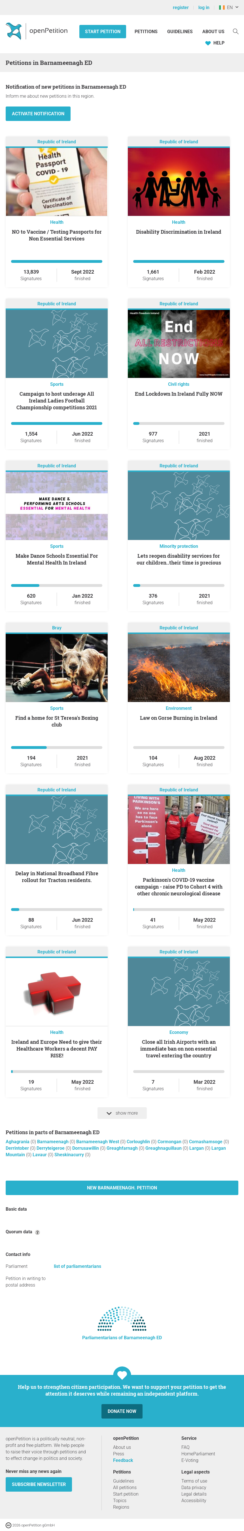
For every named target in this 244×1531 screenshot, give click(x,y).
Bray (56, 628)
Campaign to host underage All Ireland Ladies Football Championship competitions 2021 (56, 400)
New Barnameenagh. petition (122, 1188)
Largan (197, 1148)
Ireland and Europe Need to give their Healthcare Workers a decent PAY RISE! (56, 1048)
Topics (119, 1500)
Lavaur (40, 1154)
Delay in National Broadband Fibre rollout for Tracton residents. (56, 876)
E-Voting (189, 1460)
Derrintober (18, 1148)
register (181, 7)
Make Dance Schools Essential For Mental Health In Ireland (57, 559)
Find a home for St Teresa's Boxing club (56, 721)
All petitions (125, 1487)
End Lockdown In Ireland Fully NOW (178, 393)
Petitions (147, 31)
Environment (179, 708)
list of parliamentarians (77, 1266)
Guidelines (180, 31)
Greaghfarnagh (123, 1148)
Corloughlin (139, 1141)
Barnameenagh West (98, 1141)
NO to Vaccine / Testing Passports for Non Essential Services (57, 235)
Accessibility (193, 1500)
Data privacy (193, 1487)
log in (203, 7)
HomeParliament (198, 1454)
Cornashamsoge (206, 1141)
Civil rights (178, 384)
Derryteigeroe (51, 1148)
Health (56, 222)
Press (118, 1454)
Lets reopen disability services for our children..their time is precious (179, 559)
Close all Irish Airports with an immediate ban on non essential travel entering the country (178, 1048)
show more (122, 1113)
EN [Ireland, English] (226, 7)
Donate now (122, 1411)
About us (213, 31)
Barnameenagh (53, 1141)
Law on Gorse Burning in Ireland (178, 717)
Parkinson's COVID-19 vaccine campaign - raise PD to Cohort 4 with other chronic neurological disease (178, 886)
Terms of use (194, 1481)
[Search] (236, 31)
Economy (178, 1032)
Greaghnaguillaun (164, 1148)
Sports (56, 384)
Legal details (194, 1494)
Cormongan (170, 1141)
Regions (121, 1507)
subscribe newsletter (39, 1484)
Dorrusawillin (86, 1148)
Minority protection (179, 546)
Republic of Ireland (56, 141)
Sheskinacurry (69, 1154)
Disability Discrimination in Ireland (178, 231)
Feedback (123, 1460)
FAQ (185, 1447)
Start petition (102, 31)
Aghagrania (18, 1141)
